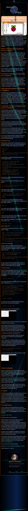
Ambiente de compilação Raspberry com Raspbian (12, 133)
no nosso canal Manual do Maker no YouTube (15, 446)
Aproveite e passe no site (6, 415)
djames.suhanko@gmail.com (7, 441)
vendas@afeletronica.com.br (10, 440)
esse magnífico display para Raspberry (14, 397)
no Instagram (11, 448)
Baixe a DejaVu (19, 228)
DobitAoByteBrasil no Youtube (14, 378)
